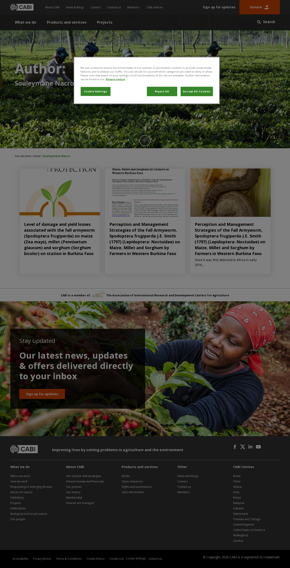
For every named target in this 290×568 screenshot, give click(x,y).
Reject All (162, 91)
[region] (147, 80)
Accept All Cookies (196, 91)
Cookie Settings (95, 91)
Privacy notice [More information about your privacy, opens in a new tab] (115, 79)
